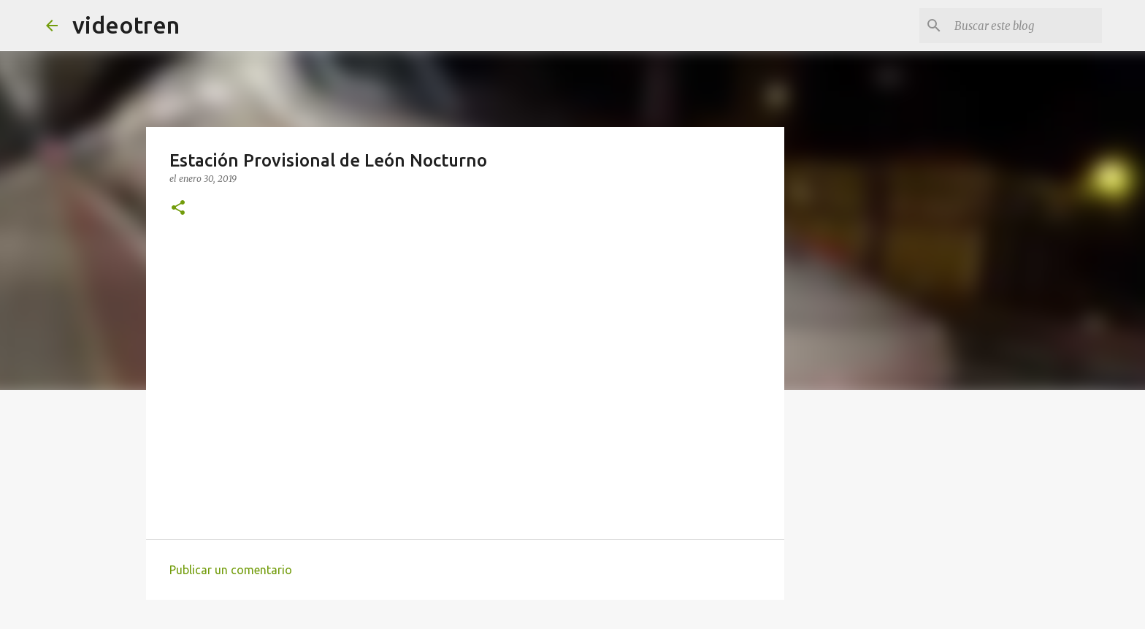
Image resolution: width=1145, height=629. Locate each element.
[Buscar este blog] (1025, 25)
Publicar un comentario (230, 569)
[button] (178, 208)
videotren (126, 25)
